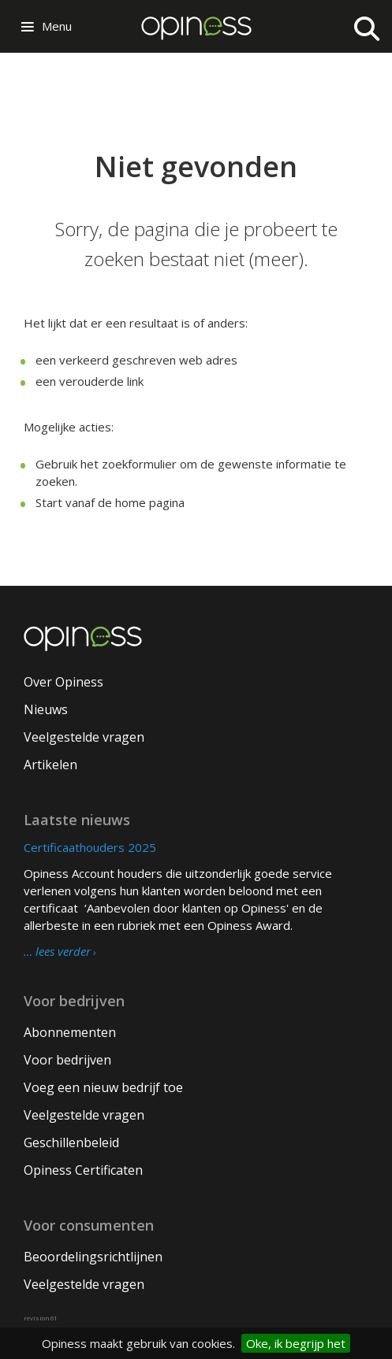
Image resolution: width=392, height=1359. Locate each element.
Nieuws (46, 709)
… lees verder (57, 952)
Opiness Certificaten (83, 1170)
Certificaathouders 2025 (90, 847)
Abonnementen (70, 1032)
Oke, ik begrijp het (295, 1343)
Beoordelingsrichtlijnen (93, 1256)
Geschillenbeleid (71, 1142)
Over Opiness (63, 682)
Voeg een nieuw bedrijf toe (103, 1087)
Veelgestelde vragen (84, 737)
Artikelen (50, 764)
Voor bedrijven (67, 1059)
